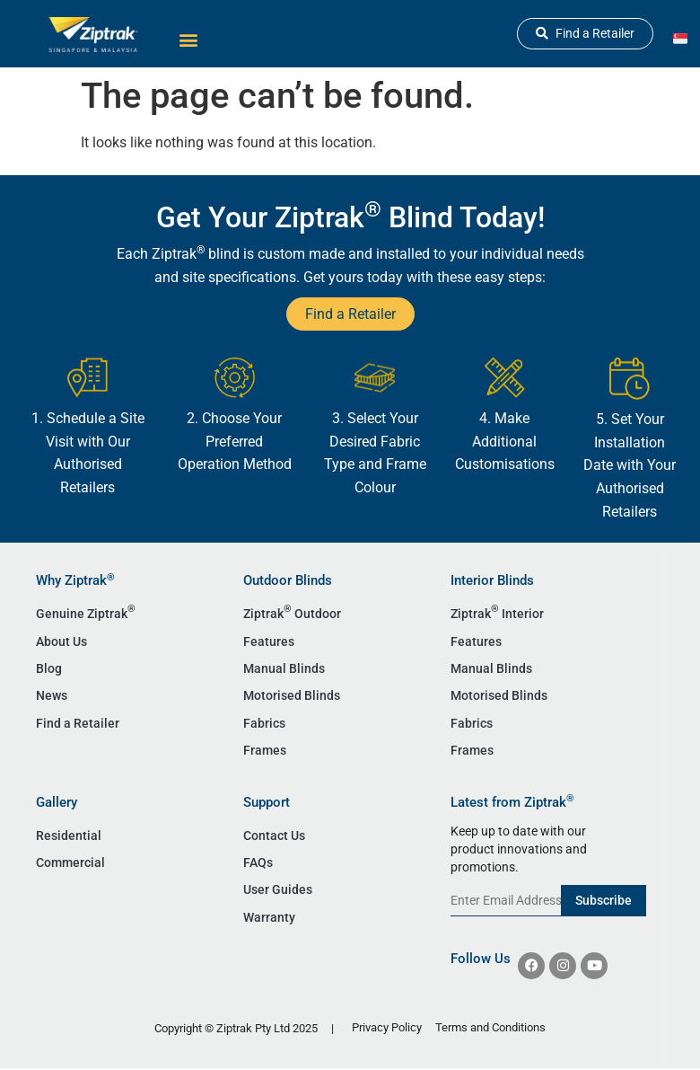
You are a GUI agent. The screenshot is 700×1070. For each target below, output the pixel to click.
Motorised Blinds (291, 695)
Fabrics (264, 723)
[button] (188, 39)
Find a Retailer (77, 723)
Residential (68, 835)
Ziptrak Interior (497, 612)
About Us (61, 641)
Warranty (269, 917)
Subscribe (603, 900)
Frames (264, 750)
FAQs (258, 862)
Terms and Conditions (490, 1027)
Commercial (70, 862)
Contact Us (274, 835)
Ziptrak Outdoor (292, 612)
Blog (49, 668)
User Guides (277, 889)
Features (268, 641)
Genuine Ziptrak (86, 612)
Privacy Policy (387, 1027)
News (51, 695)
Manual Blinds (284, 668)
